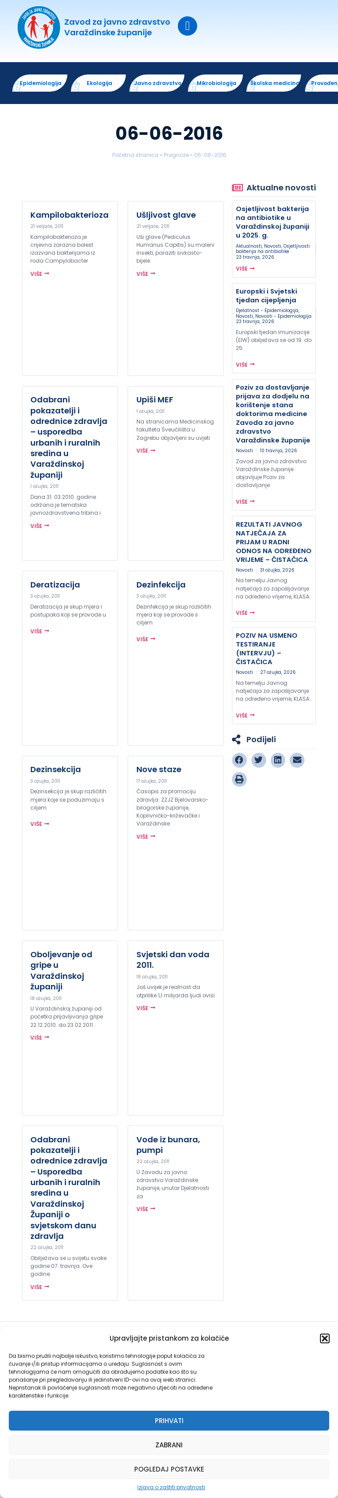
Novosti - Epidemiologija (283, 317)
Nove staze (158, 770)
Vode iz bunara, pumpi (168, 1145)
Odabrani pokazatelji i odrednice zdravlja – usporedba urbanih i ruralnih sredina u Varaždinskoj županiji (68, 437)
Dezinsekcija (55, 770)
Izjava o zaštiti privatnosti (171, 1487)
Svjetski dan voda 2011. (172, 960)
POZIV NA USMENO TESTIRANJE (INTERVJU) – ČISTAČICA (267, 649)
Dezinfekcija (161, 585)
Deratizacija (55, 585)
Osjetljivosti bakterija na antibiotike (273, 249)
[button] (324, 1338)
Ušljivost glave (166, 215)
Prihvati (169, 1420)
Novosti (272, 246)
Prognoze (176, 155)
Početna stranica (135, 155)
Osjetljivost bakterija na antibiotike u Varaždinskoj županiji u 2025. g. (272, 223)
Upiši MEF (154, 399)
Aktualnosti (249, 246)
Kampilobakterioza (69, 215)
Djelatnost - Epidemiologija (267, 311)
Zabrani (169, 1445)
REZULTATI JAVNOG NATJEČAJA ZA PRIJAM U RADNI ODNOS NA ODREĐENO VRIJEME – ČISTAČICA (274, 542)
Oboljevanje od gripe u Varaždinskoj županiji (61, 970)
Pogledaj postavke (169, 1469)
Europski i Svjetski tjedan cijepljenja (266, 296)
